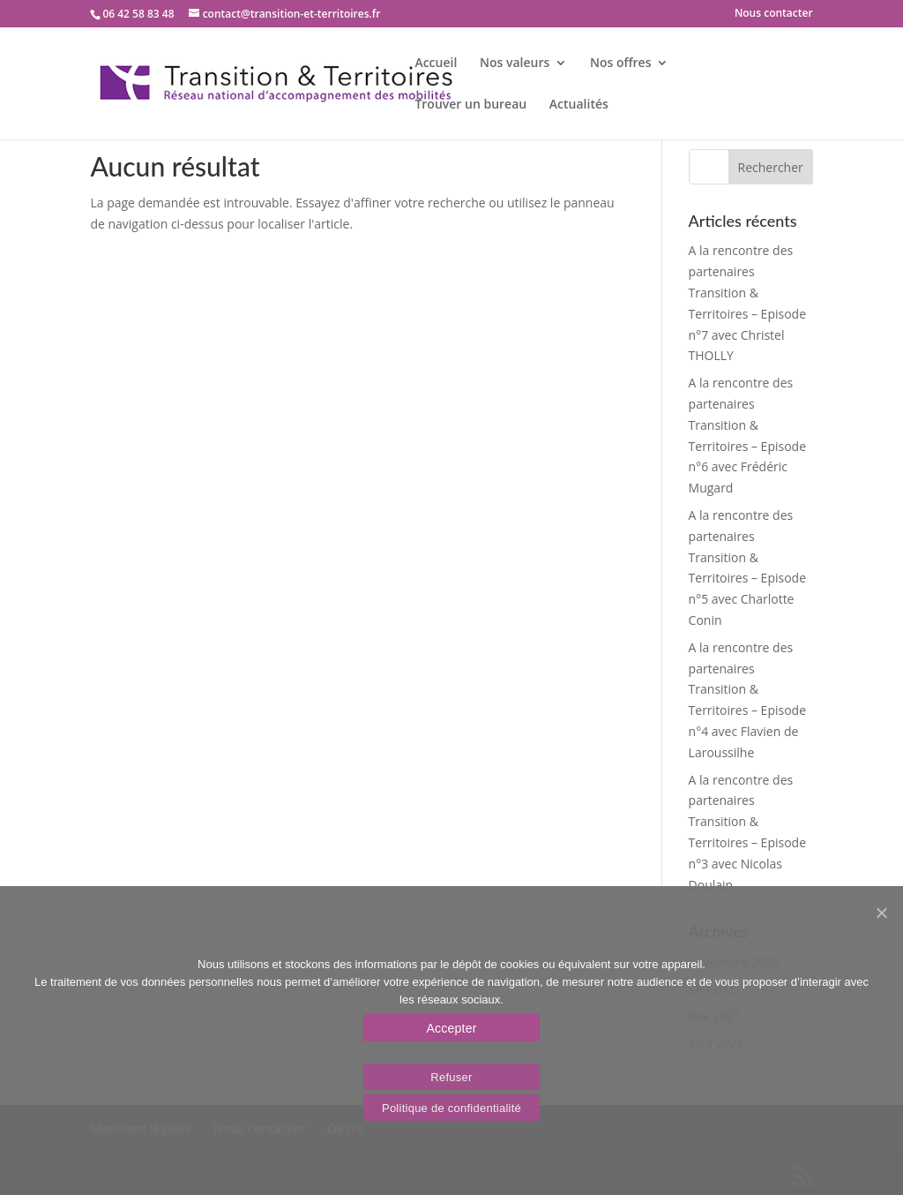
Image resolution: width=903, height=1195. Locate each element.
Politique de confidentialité (451, 1108)
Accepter (451, 1028)
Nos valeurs (514, 63)
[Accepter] (881, 912)
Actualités (578, 105)
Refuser (451, 1077)
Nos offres (621, 63)
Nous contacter (774, 14)
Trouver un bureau (470, 105)
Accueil (435, 63)
